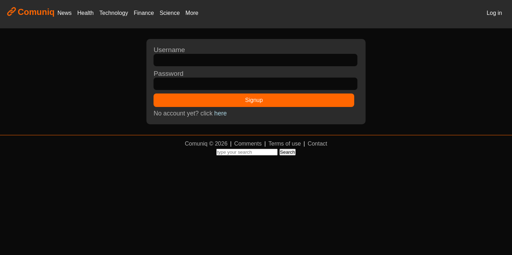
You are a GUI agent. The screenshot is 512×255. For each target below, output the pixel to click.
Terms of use (284, 144)
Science (170, 13)
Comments (248, 144)
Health (85, 13)
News (64, 13)
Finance (144, 13)
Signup (254, 100)
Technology (113, 13)
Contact (317, 144)
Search (287, 152)
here (220, 113)
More (191, 13)
